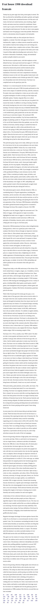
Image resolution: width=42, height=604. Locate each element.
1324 (12, 598)
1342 (32, 600)
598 (20, 600)
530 (4, 598)
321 (8, 600)
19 (16, 596)
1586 (25, 598)
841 (24, 596)
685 (32, 594)
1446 (28, 594)
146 (29, 598)
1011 (19, 602)
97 (3, 594)
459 (36, 594)
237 (23, 602)
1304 (28, 596)
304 (36, 596)
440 (20, 598)
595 (11, 594)
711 (15, 602)
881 (24, 600)
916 (16, 600)
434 (36, 598)
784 (32, 598)
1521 (4, 596)
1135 (7, 594)
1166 (4, 600)
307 (8, 602)
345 (4, 602)
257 (8, 598)
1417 (20, 594)
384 (8, 596)
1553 (16, 598)
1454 (12, 596)
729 (27, 600)
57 (11, 602)
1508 (16, 594)
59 (32, 596)
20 (24, 594)
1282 (36, 600)
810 (12, 600)
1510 (20, 596)
